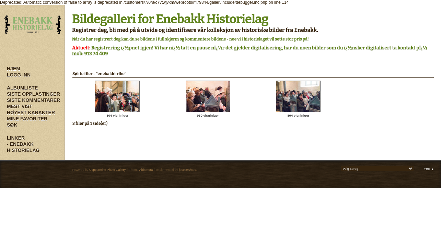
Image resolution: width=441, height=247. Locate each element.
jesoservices (187, 170)
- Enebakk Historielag (23, 147)
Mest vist (19, 106)
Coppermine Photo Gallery (107, 170)
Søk (12, 125)
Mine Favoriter (27, 118)
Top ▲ (429, 169)
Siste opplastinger (33, 94)
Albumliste (22, 88)
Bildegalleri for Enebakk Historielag (170, 19)
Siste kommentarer (33, 100)
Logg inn (19, 75)
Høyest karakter (31, 112)
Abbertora (146, 170)
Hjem (13, 68)
